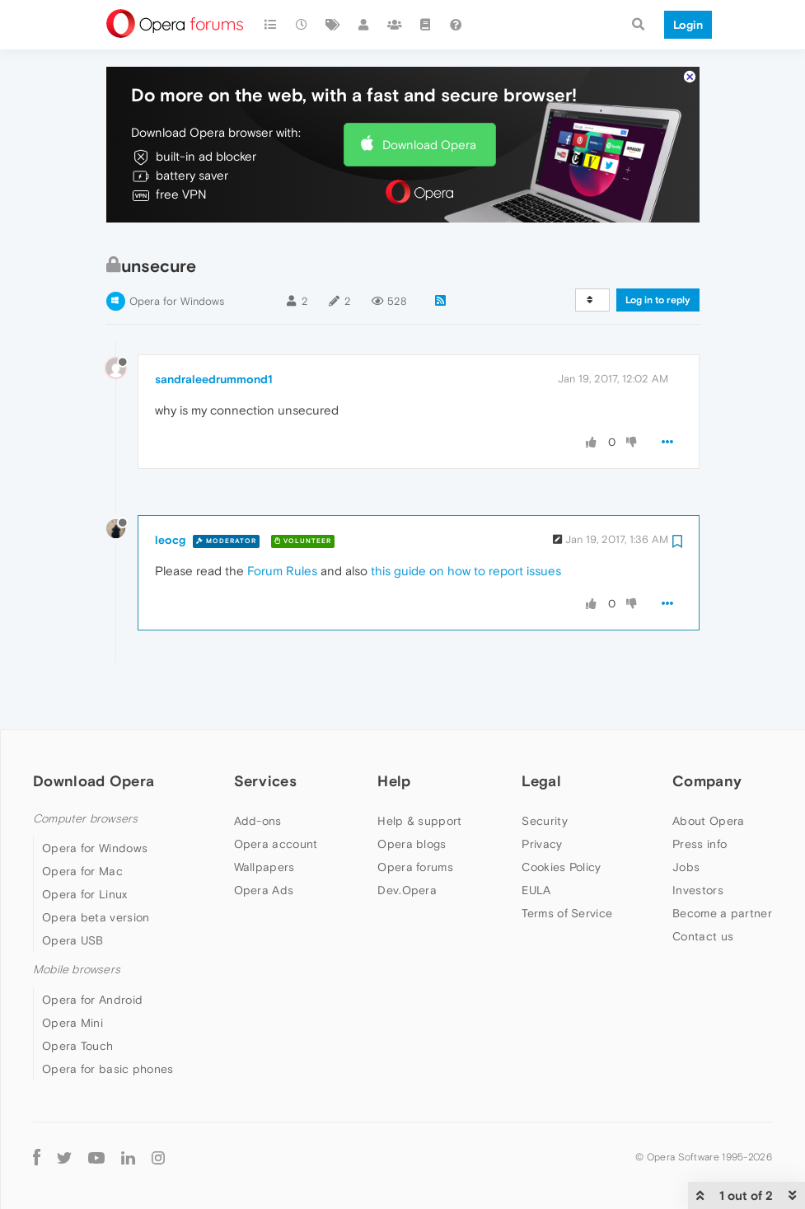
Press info (699, 796)
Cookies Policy (561, 819)
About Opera (708, 773)
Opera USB (73, 893)
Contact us (702, 888)
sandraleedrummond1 (214, 331)
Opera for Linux (85, 847)
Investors (697, 842)
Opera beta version (95, 870)
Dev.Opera (407, 842)
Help (393, 733)
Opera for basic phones (108, 1021)
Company (707, 733)
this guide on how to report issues (466, 524)
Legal (541, 733)
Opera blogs (411, 796)
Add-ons (258, 773)
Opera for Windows (176, 253)
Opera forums (415, 819)
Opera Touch (77, 998)
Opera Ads (264, 842)
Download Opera (429, 97)
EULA (536, 842)
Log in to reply (657, 252)
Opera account (276, 796)
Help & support (419, 773)
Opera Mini (72, 975)
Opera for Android (92, 951)
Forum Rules (282, 524)
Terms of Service (567, 865)
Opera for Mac (82, 824)
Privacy (542, 796)
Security (544, 773)
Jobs (686, 819)
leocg (170, 492)
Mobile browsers (76, 923)
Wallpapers (264, 819)
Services (265, 733)
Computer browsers (85, 771)
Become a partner (722, 865)
